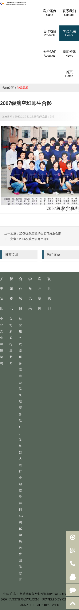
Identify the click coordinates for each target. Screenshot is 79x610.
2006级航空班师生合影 (34, 239)
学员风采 (23, 87)
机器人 (20, 452)
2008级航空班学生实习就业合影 (40, 233)
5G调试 (21, 522)
